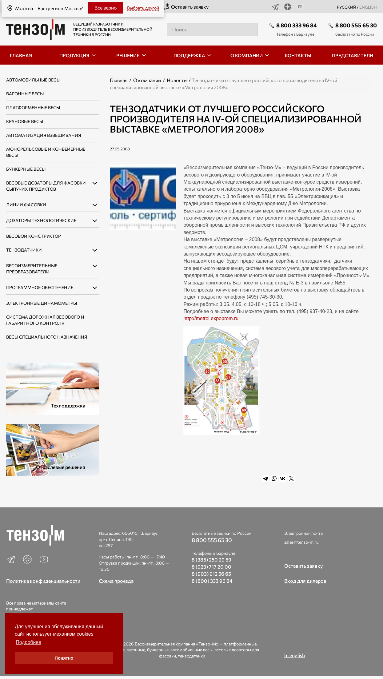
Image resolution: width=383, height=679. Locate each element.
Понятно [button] (64, 658)
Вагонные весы (25, 93)
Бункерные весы (26, 169)
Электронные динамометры (41, 303)
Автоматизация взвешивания (43, 135)
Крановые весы (24, 121)
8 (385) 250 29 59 (211, 559)
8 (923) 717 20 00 (211, 567)
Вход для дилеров (305, 581)
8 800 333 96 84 (296, 25)
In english (294, 655)
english (368, 7)
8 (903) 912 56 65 (211, 574)
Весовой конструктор (33, 236)
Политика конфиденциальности (43, 581)
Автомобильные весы (33, 79)
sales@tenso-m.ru (301, 542)
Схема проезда (116, 581)
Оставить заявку (185, 6)
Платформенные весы (33, 107)
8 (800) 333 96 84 (212, 581)
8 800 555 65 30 (356, 25)
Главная (118, 80)
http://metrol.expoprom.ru (211, 318)
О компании (147, 80)
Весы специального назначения (46, 337)
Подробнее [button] (28, 642)
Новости (177, 80)
